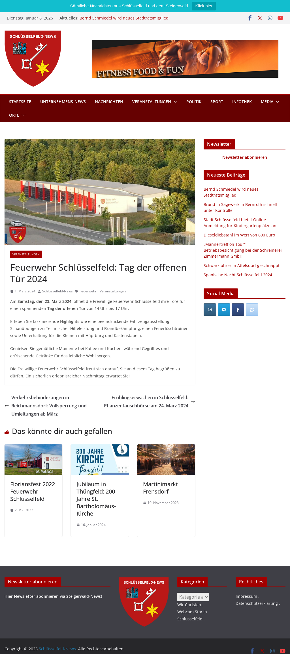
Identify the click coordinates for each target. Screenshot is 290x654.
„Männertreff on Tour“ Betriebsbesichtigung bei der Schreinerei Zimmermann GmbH (243, 250)
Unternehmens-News (63, 101)
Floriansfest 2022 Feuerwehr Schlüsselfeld (32, 491)
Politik (193, 101)
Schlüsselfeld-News (57, 291)
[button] (174, 102)
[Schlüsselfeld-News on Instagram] (210, 309)
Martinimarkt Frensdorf (160, 487)
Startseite (20, 101)
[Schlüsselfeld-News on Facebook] (238, 309)
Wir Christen (189, 604)
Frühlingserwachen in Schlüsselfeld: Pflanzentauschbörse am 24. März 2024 (149, 401)
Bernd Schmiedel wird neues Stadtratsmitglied (124, 18)
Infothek (242, 101)
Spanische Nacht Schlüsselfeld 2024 (238, 274)
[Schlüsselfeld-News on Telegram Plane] (224, 309)
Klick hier (204, 5)
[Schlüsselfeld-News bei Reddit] (252, 309)
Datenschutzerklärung (257, 603)
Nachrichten (109, 101)
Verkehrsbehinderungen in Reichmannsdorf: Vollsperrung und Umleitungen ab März (46, 405)
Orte (14, 115)
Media (267, 101)
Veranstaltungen (151, 101)
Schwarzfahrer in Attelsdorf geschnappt (242, 265)
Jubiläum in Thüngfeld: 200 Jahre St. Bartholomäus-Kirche (96, 498)
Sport (216, 101)
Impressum (246, 596)
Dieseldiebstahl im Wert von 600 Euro (239, 235)
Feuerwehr (88, 291)
